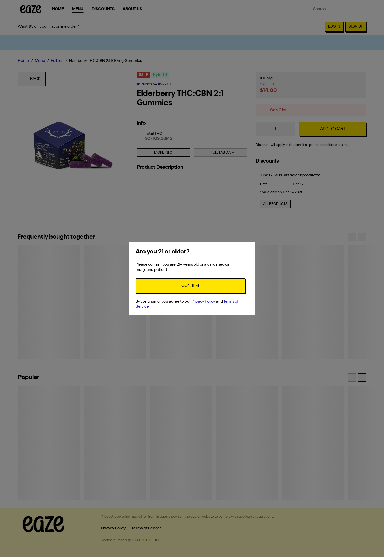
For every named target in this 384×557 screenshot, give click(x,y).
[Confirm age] (190, 285)
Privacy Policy (203, 301)
